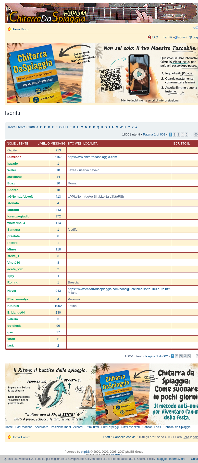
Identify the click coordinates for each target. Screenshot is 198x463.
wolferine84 (16, 223)
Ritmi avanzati (130, 427)
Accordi (78, 427)
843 (58, 210)
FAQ (155, 37)
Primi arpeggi (110, 427)
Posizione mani (61, 427)
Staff (106, 437)
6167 (58, 157)
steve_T (13, 256)
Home (9, 427)
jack (10, 345)
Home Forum (21, 29)
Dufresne (14, 157)
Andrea (12, 190)
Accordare (41, 427)
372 (58, 216)
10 (58, 170)
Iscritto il (181, 143)
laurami (13, 210)
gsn (10, 332)
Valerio (12, 319)
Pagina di (154, 134)
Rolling (12, 282)
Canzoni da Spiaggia (177, 427)
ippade (12, 163)
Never (11, 291)
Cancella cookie (124, 437)
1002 (58, 306)
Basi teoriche (23, 427)
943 (58, 291)
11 (58, 339)
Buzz (11, 183)
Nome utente (17, 143)
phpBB (85, 451)
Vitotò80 (13, 262)
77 (58, 332)
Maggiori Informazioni (171, 459)
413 (58, 196)
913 (58, 150)
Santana (13, 229)
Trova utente (16, 127)
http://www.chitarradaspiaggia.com (92, 157)
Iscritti (167, 37)
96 (58, 325)
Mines (11, 249)
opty (10, 276)
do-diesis (14, 325)
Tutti (31, 127)
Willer (11, 170)
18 (58, 190)
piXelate (13, 236)
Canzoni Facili (151, 427)
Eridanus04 (16, 312)
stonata (13, 203)
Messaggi (58, 143)
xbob (11, 339)
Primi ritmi (92, 427)
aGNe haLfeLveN (20, 196)
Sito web (74, 143)
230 (58, 312)
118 (58, 249)
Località (90, 143)
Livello (44, 143)
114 (58, 223)
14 (58, 177)
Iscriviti (182, 37)
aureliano (14, 177)
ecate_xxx (15, 269)
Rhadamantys (17, 299)
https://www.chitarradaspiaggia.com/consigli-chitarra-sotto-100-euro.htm (119, 289)
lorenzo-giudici (18, 216)
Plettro (12, 243)
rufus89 (13, 306)
